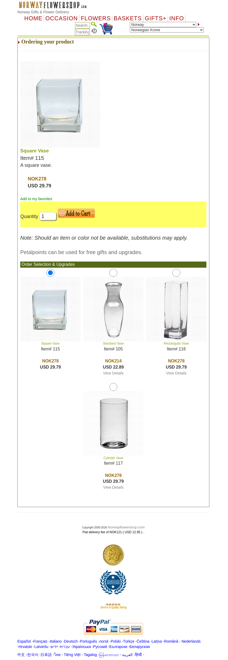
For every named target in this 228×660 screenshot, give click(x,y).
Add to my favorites (36, 199)
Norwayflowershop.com (126, 527)
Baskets (128, 18)
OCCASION (61, 18)
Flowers (96, 18)
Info (176, 18)
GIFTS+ (155, 18)
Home (33, 18)
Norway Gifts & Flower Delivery (43, 12)
